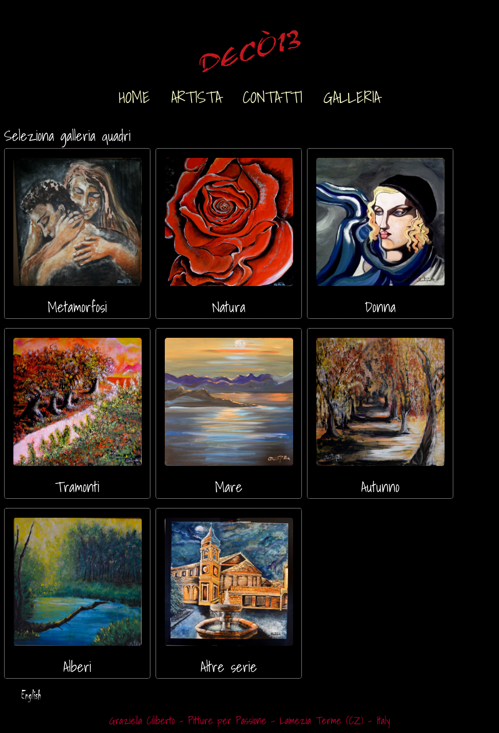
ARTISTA (196, 95)
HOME (134, 95)
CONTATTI (272, 95)
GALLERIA (351, 95)
